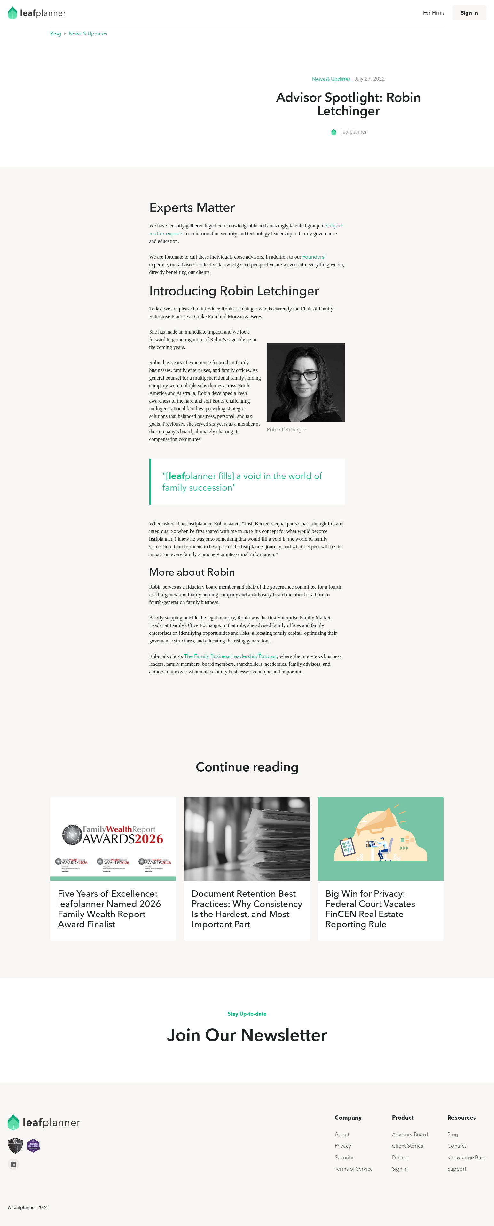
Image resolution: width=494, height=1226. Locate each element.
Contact (456, 1146)
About (342, 1134)
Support (456, 1169)
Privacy (343, 1146)
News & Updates (88, 33)
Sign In (469, 13)
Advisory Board (410, 1134)
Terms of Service (354, 1169)
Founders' (313, 257)
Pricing (400, 1157)
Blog (55, 33)
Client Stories (407, 1146)
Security (344, 1157)
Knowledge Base (466, 1157)
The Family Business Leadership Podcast (230, 656)
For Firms (434, 13)
